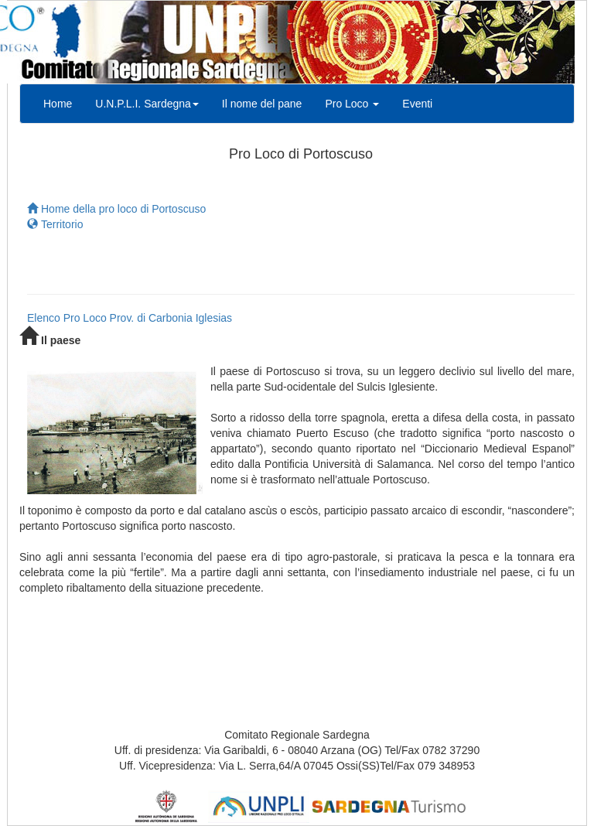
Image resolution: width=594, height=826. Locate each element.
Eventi (417, 103)
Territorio (55, 224)
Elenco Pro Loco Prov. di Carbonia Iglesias (129, 318)
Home (57, 103)
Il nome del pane (262, 103)
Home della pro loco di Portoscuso (116, 209)
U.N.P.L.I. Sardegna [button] (146, 103)
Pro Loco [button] (352, 103)
